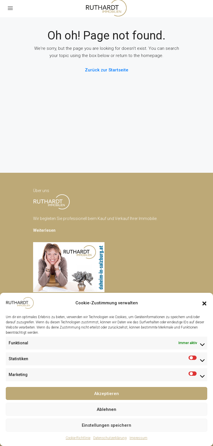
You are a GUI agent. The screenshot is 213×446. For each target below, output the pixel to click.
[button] (204, 303)
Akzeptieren (106, 393)
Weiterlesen (44, 230)
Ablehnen (106, 409)
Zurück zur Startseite (106, 70)
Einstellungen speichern (106, 425)
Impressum (138, 438)
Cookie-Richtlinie (78, 438)
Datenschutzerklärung (110, 438)
